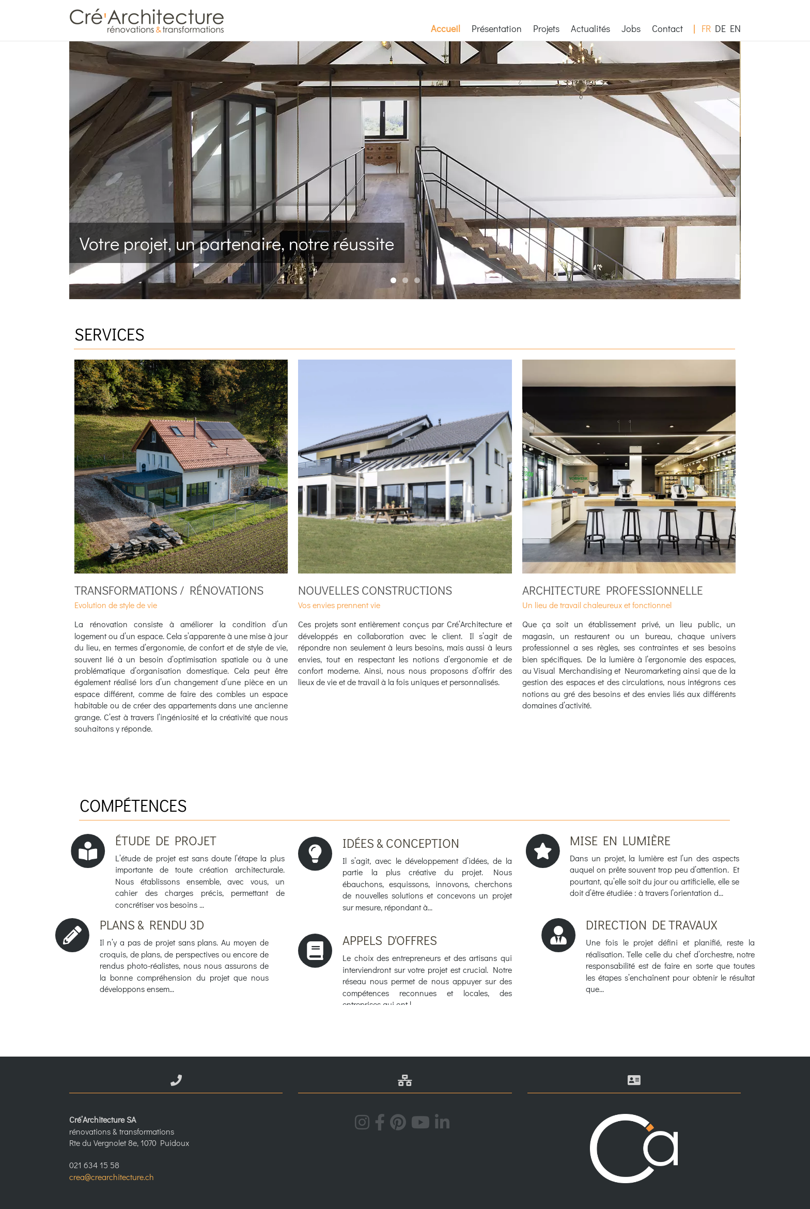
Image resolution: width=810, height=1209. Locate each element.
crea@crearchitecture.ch (111, 1176)
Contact (667, 28)
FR (706, 28)
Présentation (497, 28)
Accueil (445, 28)
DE (720, 28)
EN (735, 28)
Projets (546, 28)
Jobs (631, 28)
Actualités (590, 28)
